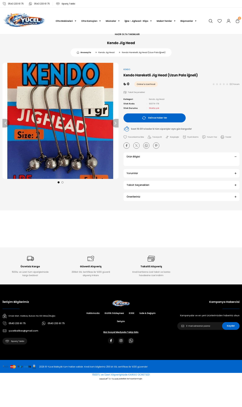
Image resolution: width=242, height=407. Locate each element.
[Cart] (238, 21)
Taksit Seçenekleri (138, 186)
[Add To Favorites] (134, 138)
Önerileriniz (133, 198)
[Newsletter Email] (208, 328)
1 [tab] (59, 184)
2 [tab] (62, 184)
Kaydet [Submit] (231, 327)
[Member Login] (229, 21)
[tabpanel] (60, 122)
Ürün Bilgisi (133, 158)
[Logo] (24, 21)
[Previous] (6, 124)
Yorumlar (132, 175)
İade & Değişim (148, 315)
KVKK (132, 315)
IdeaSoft (103, 381)
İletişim (121, 323)
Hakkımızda (92, 315)
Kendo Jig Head (121, 43)
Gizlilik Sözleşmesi (114, 315)
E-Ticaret (114, 381)
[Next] (115, 124)
